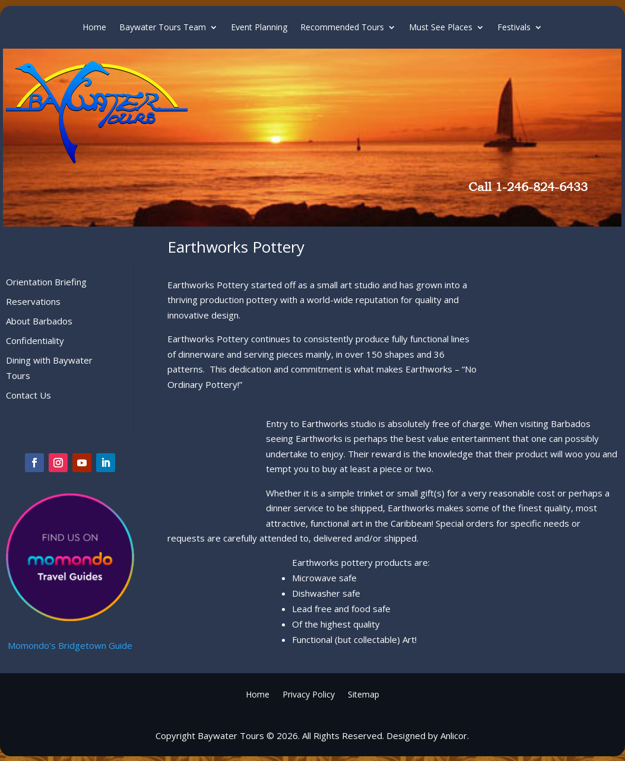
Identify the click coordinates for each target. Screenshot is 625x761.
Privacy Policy (309, 694)
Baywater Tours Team (162, 28)
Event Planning (259, 28)
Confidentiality (35, 340)
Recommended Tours (342, 28)
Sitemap (363, 694)
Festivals (514, 28)
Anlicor (453, 735)
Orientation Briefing (46, 282)
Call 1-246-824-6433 (528, 187)
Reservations (33, 301)
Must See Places (440, 28)
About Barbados (39, 321)
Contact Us (28, 395)
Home (94, 28)
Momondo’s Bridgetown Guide (70, 645)
